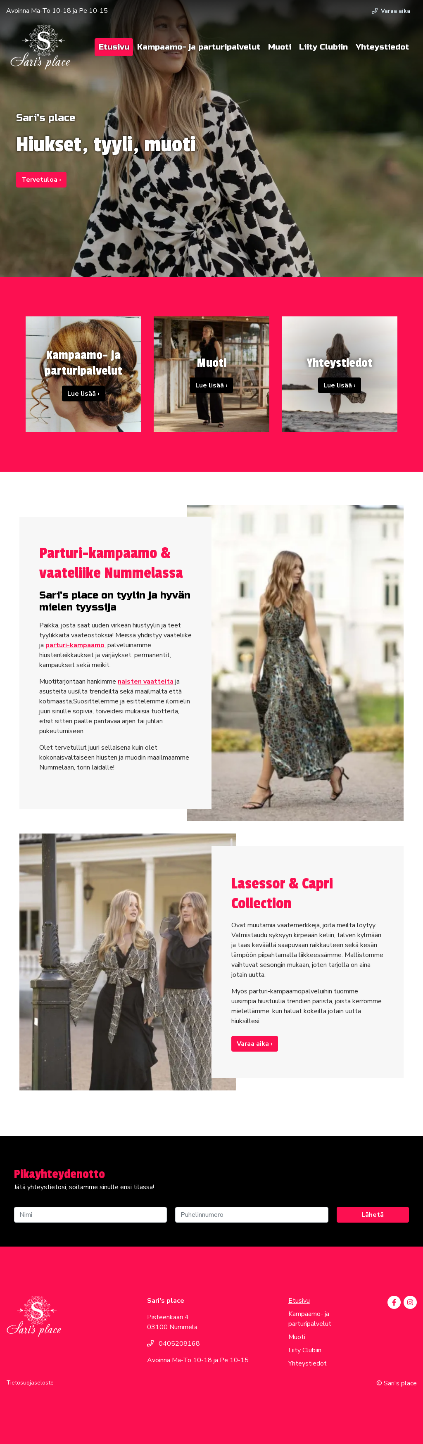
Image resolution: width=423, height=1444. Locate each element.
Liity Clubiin (323, 47)
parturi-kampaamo (75, 645)
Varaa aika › (255, 1043)
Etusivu (114, 47)
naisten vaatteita (145, 681)
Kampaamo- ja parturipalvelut (198, 47)
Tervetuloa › (41, 179)
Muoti (279, 47)
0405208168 (173, 1343)
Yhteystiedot (382, 47)
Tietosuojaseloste (30, 1383)
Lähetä (372, 1214)
